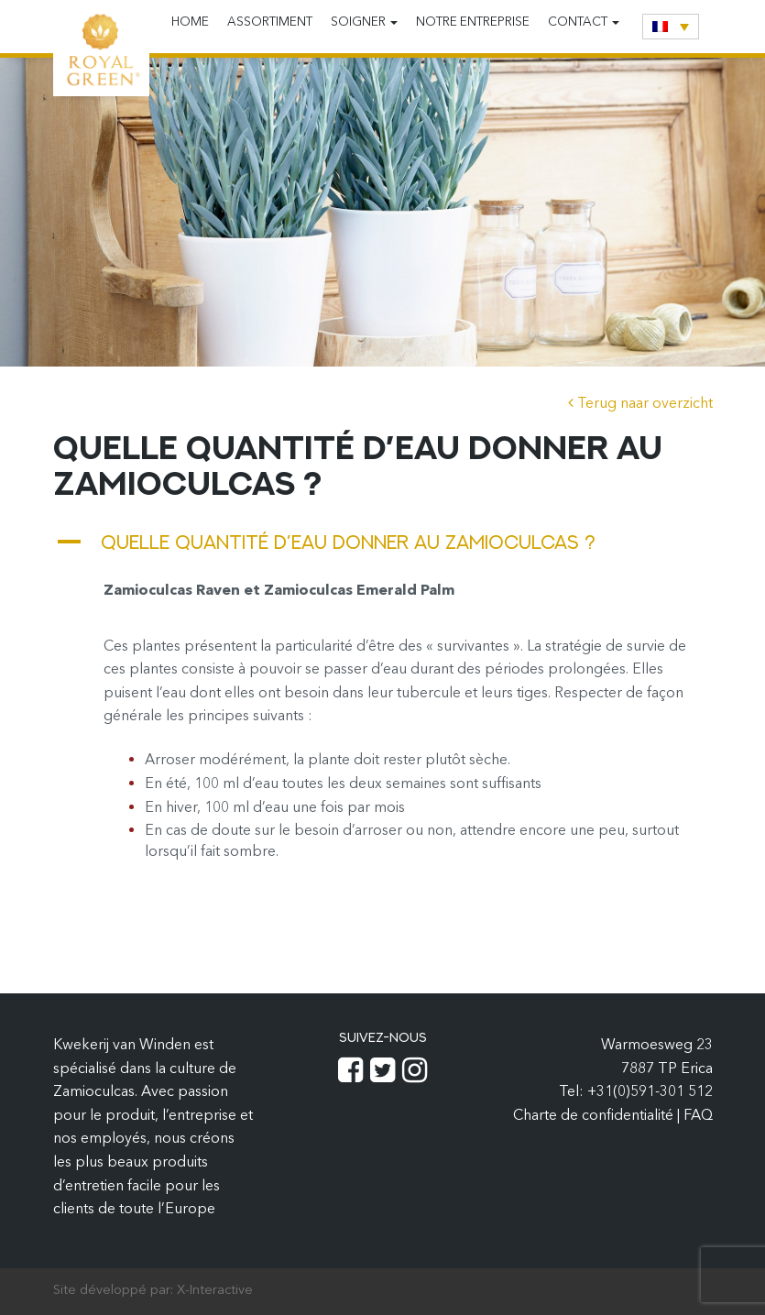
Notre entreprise (473, 22)
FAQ (698, 1116)
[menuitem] (670, 26)
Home (190, 22)
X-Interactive (215, 1291)
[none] (670, 26)
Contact (583, 22)
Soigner (364, 22)
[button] (383, 542)
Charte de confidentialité (595, 1116)
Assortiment (269, 22)
